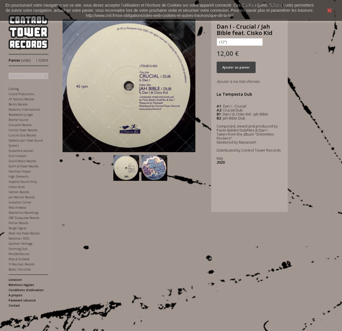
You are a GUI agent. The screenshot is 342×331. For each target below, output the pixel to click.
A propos (15, 295)
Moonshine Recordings (23, 213)
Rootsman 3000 (19, 238)
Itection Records (19, 192)
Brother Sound (18, 120)
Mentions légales (21, 285)
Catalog (14, 89)
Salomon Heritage (20, 244)
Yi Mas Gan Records (21, 264)
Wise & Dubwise (19, 259)
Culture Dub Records (22, 135)
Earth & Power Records (23, 166)
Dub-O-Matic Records (22, 161)
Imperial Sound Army (23, 182)
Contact (14, 305)
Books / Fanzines (20, 269)
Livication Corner (20, 202)
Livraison (15, 280)
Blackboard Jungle (21, 115)
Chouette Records (20, 125)
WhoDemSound (19, 254)
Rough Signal (17, 228)
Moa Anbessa (17, 207)
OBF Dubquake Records (24, 218)
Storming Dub (18, 249)
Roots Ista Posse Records (24, 233)
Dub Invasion (18, 156)
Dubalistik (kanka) (21, 151)
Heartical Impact (20, 171)
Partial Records (18, 223)
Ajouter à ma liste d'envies (238, 81)
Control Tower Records (23, 130)
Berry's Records (18, 104)
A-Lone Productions (21, 94)
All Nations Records (21, 99)
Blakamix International (24, 109)
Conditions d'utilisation (26, 290)
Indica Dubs (17, 187)
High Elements (18, 177)
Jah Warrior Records (22, 197)
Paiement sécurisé (22, 300)
